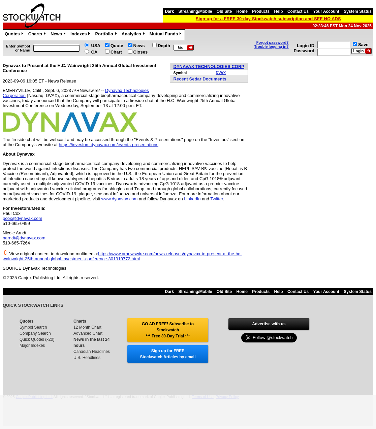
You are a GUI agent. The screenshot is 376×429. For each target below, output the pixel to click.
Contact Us (298, 11)
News (59, 34)
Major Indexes (32, 345)
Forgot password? (272, 42)
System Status (358, 11)
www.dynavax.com (119, 198)
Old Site (224, 11)
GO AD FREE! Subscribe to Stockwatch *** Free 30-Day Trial (168, 330)
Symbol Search (33, 327)
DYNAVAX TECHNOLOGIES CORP (209, 66)
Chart (116, 52)
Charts (37, 34)
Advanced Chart (87, 333)
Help (278, 11)
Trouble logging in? (271, 46)
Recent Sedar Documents (200, 78)
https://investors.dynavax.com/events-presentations (109, 144)
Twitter (216, 198)
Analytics (134, 34)
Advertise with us (268, 324)
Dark (169, 11)
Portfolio (106, 34)
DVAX (221, 73)
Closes (140, 52)
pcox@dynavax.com (22, 218)
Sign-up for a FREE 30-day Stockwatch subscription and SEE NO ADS (268, 18)
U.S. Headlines (86, 357)
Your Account (326, 11)
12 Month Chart (87, 327)
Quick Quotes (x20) (37, 339)
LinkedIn (192, 198)
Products (261, 11)
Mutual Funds (166, 34)
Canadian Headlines (91, 351)
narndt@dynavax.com (24, 237)
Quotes (15, 34)
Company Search (35, 333)
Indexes (81, 34)
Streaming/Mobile (195, 11)
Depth (164, 45)
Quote (117, 45)
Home (242, 11)
